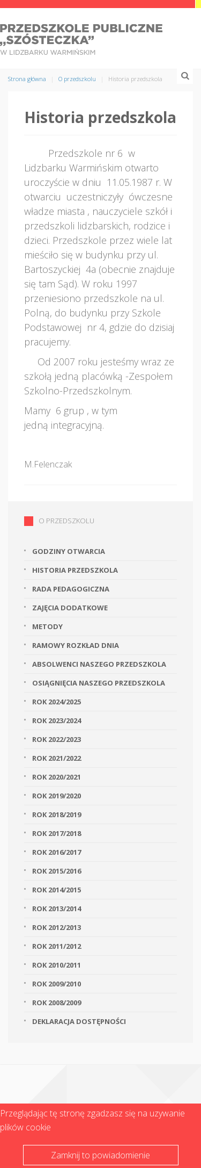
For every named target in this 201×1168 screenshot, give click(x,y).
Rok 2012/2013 (56, 927)
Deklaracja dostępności (79, 1021)
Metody (47, 626)
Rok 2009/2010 (56, 984)
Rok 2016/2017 (56, 852)
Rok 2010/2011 (56, 965)
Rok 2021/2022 (56, 758)
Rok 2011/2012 (56, 946)
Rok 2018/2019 (56, 814)
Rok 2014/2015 (56, 890)
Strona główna (27, 79)
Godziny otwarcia (68, 551)
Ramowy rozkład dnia (75, 645)
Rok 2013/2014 (56, 908)
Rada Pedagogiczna (70, 589)
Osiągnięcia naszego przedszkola (98, 683)
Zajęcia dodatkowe (70, 607)
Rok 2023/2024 (56, 720)
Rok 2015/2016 (56, 871)
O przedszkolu (77, 79)
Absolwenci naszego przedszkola (99, 664)
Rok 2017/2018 (56, 833)
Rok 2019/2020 (56, 796)
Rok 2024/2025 (56, 701)
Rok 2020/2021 (56, 777)
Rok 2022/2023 (56, 739)
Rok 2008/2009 (56, 1002)
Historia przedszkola (75, 570)
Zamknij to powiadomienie (100, 1155)
